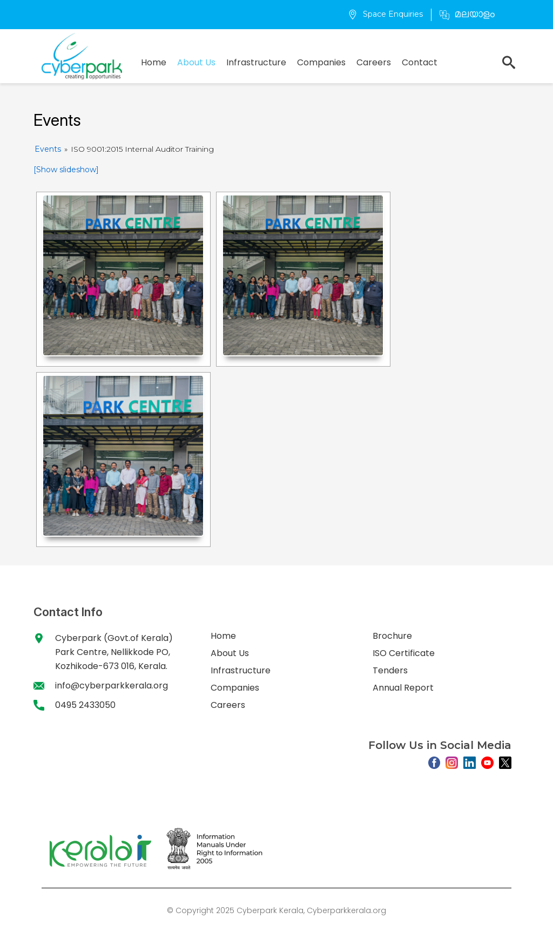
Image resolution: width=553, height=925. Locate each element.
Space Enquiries (385, 14)
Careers (373, 62)
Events (48, 149)
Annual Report (403, 687)
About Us (196, 62)
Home (153, 62)
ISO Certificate (404, 653)
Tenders (390, 670)
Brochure (392, 636)
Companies (321, 62)
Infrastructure (256, 62)
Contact (419, 62)
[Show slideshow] (66, 169)
